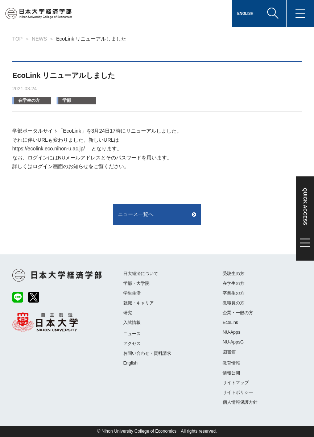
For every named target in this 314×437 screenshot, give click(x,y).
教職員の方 (233, 302)
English (130, 363)
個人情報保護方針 (240, 402)
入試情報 (132, 322)
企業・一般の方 (238, 312)
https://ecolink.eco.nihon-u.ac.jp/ (49, 148)
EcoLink (230, 322)
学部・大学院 (136, 283)
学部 (66, 100)
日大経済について (140, 273)
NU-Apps (231, 332)
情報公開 (231, 372)
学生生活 (132, 293)
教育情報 (231, 363)
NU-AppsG (233, 342)
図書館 (229, 351)
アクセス (132, 343)
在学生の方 (29, 100)
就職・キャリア (138, 302)
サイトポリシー (238, 392)
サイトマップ (236, 382)
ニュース (132, 333)
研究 (127, 312)
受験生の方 (233, 273)
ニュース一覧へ (135, 214)
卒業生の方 (233, 293)
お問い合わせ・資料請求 (147, 353)
